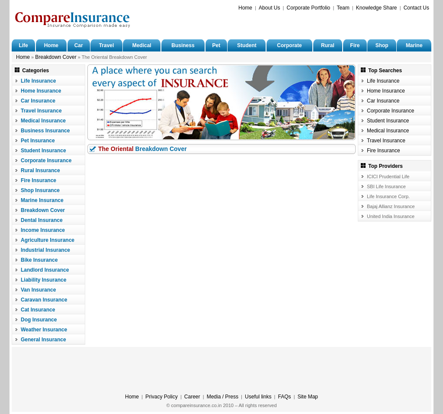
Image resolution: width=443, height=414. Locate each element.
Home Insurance (41, 91)
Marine (414, 45)
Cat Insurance (38, 310)
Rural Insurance (40, 170)
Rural (327, 45)
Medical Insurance (43, 121)
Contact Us (416, 8)
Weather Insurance (44, 330)
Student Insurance (43, 151)
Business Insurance (45, 131)
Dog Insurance (39, 320)
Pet (216, 45)
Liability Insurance (43, 280)
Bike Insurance (39, 260)
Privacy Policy (161, 397)
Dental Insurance (42, 220)
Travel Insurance (41, 111)
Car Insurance (38, 101)
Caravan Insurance (44, 300)
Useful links (258, 397)
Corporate (289, 45)
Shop (382, 45)
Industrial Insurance (45, 250)
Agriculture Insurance (47, 240)
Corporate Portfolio (309, 8)
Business (182, 45)
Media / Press (222, 397)
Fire (355, 45)
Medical (141, 45)
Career (192, 397)
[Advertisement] (328, 24)
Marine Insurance (42, 200)
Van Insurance (38, 290)
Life (23, 45)
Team (343, 8)
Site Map (308, 397)
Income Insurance (43, 230)
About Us (269, 8)
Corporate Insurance (46, 160)
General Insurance (43, 340)
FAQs (284, 397)
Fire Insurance (38, 180)
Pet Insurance (38, 141)
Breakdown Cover (55, 57)
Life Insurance (38, 81)
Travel (106, 45)
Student (247, 45)
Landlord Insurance (45, 270)
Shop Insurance (40, 190)
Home (245, 8)
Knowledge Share (376, 8)
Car (78, 45)
